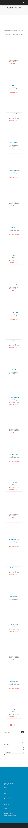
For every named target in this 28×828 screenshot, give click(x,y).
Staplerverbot (14, 511)
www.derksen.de (14, 826)
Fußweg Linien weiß (14, 255)
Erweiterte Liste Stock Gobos (9, 764)
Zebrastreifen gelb (14, 312)
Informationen (6, 754)
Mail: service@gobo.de (7, 797)
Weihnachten (6, 744)
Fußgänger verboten (14, 454)
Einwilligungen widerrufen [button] (8, 817)
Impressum (5, 808)
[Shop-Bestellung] (14, 37)
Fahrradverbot (14, 482)
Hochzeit (5, 747)
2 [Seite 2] (13, 724)
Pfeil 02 (14, 85)
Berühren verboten (14, 653)
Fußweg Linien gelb (14, 284)
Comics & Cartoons (7, 752)
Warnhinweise (6, 749)
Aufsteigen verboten (14, 624)
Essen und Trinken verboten (14, 709)
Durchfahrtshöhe (14, 567)
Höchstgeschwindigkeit (14, 539)
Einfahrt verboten (14, 596)
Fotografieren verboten (14, 397)
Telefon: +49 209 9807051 (8, 798)
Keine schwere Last (14, 681)
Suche (23, 732)
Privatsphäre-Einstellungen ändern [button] (10, 815)
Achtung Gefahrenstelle (14, 170)
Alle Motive (6, 742)
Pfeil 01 (14, 57)
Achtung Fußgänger (14, 142)
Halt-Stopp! (14, 369)
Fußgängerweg (14, 227)
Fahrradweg (14, 199)
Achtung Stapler (14, 113)
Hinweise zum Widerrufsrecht (9, 811)
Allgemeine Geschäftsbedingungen (10, 809)
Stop (14, 340)
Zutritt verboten (14, 426)
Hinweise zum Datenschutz (8, 813)
